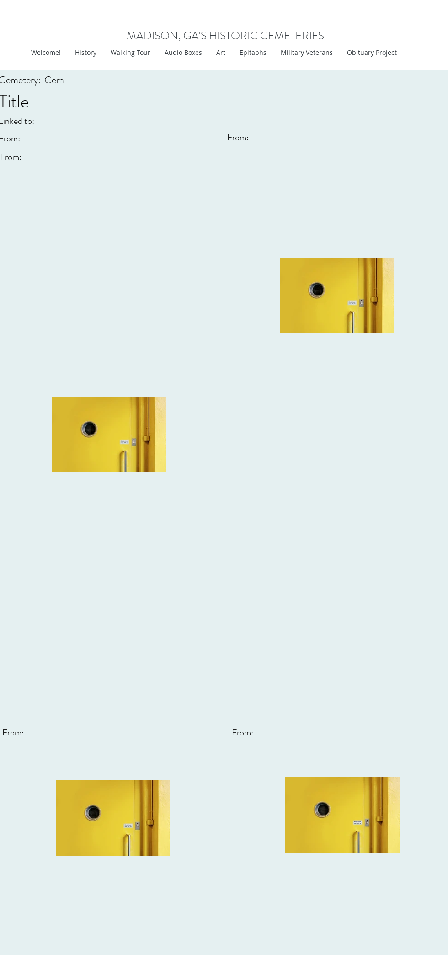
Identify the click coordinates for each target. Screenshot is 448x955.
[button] (220, 52)
